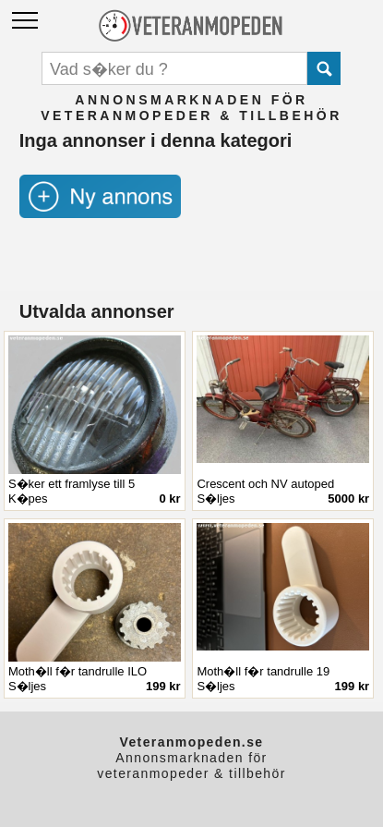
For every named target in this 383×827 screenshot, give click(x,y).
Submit (324, 68)
